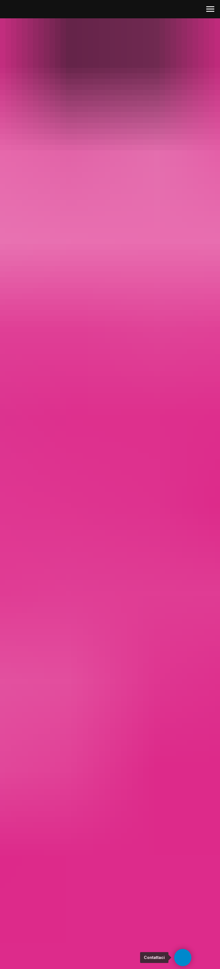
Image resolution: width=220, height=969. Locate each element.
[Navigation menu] (210, 9)
